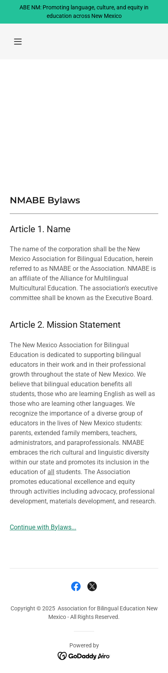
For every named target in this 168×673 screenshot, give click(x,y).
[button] (18, 41)
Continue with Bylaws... (43, 527)
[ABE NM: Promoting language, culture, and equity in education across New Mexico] (84, 11)
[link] (76, 586)
